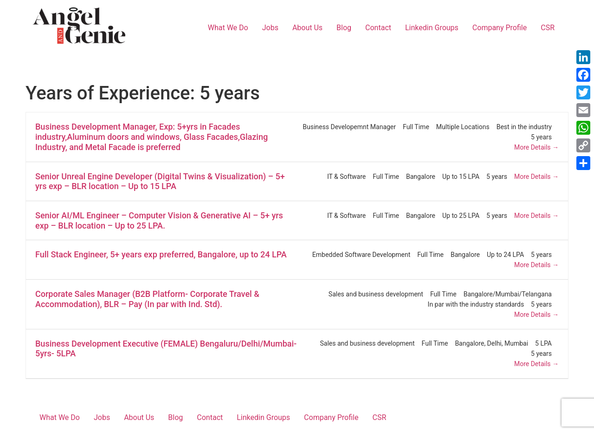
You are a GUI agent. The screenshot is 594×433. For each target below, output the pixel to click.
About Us (307, 27)
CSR (548, 27)
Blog (343, 27)
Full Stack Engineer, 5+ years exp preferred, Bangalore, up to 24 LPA (161, 254)
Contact (378, 27)
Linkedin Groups (431, 27)
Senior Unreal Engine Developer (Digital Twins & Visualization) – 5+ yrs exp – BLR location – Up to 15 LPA (160, 181)
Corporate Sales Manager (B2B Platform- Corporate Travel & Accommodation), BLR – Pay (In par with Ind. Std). (147, 299)
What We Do (228, 27)
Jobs (270, 27)
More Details (536, 147)
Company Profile (499, 27)
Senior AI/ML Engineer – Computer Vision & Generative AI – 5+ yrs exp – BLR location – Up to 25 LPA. (159, 220)
